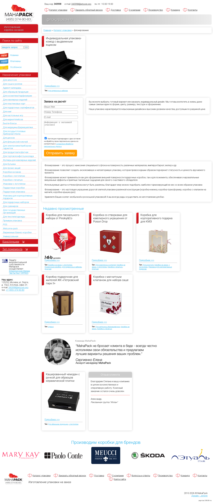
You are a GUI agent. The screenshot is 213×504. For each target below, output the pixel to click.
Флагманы (15, 61)
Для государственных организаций (14, 211)
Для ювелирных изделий (15, 99)
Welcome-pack (10, 228)
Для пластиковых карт (14, 103)
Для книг (7, 111)
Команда (175, 10)
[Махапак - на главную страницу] (19, 13)
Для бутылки (9, 164)
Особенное (16, 67)
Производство (155, 10)
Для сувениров (10, 206)
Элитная (48, 272)
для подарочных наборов (58, 89)
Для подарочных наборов (16, 202)
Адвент (51, 329)
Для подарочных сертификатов (18, 107)
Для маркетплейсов (13, 119)
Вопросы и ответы (141, 478)
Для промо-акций (11, 168)
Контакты (192, 10)
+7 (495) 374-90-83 (15, 290)
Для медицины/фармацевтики (18, 127)
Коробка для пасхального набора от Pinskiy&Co (62, 219)
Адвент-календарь (12, 88)
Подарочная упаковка (14, 191)
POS (5, 224)
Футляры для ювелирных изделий (19, 160)
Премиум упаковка (12, 220)
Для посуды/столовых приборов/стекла (14, 132)
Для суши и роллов (12, 84)
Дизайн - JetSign (199, 498)
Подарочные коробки (14, 188)
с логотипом (67, 268)
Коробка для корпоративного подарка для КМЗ (156, 221)
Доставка (116, 10)
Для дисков (9, 138)
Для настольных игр (13, 115)
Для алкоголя (10, 80)
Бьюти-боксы (10, 123)
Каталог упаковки (58, 10)
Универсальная (10, 236)
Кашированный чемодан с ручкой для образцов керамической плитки (63, 380)
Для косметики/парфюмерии (17, 95)
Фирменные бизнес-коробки (17, 232)
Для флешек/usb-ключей (15, 141)
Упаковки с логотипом (14, 184)
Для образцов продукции (15, 92)
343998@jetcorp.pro (18, 287)
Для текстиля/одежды (14, 216)
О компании (134, 10)
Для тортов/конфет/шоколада (18, 156)
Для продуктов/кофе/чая (15, 152)
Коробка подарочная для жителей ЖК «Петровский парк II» (62, 282)
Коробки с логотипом (14, 176)
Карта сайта (120, 482)
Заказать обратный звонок (89, 10)
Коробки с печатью (13, 180)
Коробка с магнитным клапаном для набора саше (111, 281)
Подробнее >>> (52, 84)
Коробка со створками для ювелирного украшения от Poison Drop (110, 221)
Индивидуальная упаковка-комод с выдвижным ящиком (64, 41)
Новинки (14, 55)
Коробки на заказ (12, 172)
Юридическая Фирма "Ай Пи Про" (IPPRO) (19, 272)
